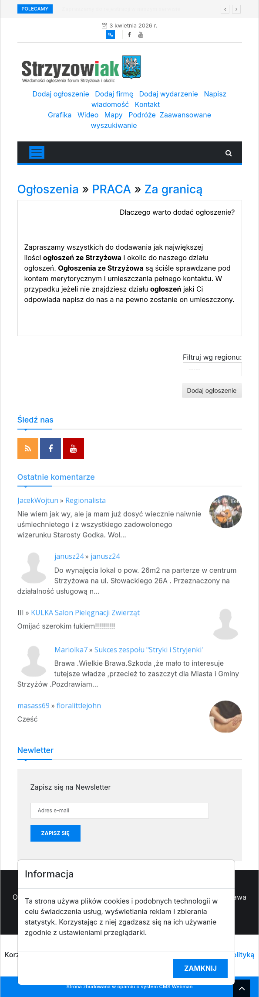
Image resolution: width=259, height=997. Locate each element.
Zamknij (200, 968)
